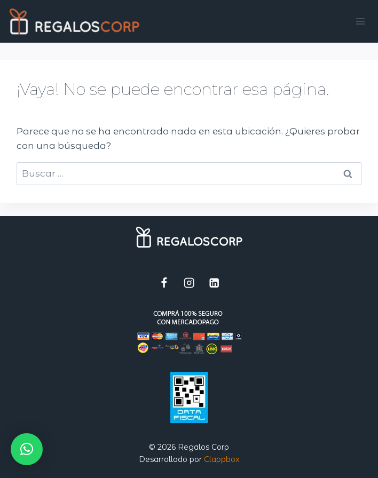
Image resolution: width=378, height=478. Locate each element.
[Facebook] (164, 283)
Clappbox (221, 459)
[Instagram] (189, 283)
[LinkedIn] (214, 283)
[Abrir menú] (361, 21)
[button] (27, 449)
